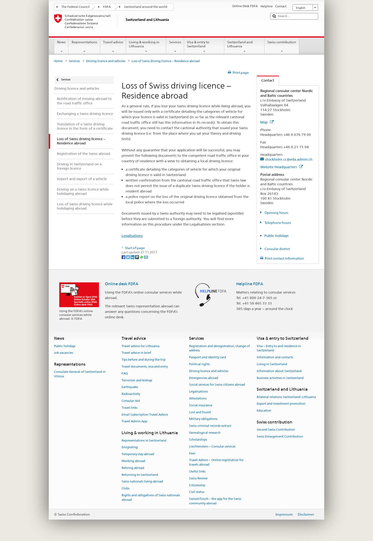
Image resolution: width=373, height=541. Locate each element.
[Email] (146, 257)
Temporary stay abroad (138, 454)
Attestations (197, 398)
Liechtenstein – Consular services (212, 446)
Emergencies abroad (203, 378)
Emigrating (130, 447)
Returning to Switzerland (140, 475)
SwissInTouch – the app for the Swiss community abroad (215, 501)
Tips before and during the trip (144, 359)
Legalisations (132, 235)
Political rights (199, 364)
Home (58, 61)
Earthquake (130, 387)
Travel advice (113, 46)
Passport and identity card (207, 357)
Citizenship (197, 485)
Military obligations (203, 419)
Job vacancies (63, 353)
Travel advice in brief (136, 353)
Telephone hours (277, 223)
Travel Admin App (134, 421)
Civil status (196, 492)
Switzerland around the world (145, 7)
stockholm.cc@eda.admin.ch (288, 159)
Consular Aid (131, 401)
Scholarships (198, 439)
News (61, 46)
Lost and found (200, 412)
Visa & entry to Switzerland (204, 46)
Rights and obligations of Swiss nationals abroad (151, 497)
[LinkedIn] (133, 257)
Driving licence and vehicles (105, 61)
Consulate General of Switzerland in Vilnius (80, 374)
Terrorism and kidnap (137, 380)
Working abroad (133, 461)
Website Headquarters (281, 167)
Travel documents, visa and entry (145, 366)
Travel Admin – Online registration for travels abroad (216, 462)
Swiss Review (198, 478)
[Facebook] (124, 257)
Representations (84, 46)
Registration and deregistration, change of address (219, 348)
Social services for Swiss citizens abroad (217, 385)
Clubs (125, 488)
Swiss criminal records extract (210, 426)
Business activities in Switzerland (280, 378)
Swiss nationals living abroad (142, 481)
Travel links (129, 407)
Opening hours (276, 213)
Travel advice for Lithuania (140, 346)
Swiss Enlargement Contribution (280, 436)
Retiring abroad (133, 468)
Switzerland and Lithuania (244, 46)
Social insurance (200, 405)
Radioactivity (131, 394)
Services (175, 46)
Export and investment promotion (281, 404)
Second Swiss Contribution (276, 430)
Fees (192, 453)
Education (264, 411)
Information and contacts (275, 357)
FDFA (107, 7)
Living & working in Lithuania (146, 46)
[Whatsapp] (142, 257)
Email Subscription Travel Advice (145, 414)
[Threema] (137, 257)
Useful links (197, 471)
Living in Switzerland (272, 364)
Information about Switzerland (279, 371)
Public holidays (276, 235)
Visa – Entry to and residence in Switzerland (279, 348)
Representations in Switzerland (144, 440)
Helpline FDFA (249, 283)
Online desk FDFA (121, 283)
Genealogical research (205, 432)
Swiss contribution (282, 46)
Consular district (277, 249)
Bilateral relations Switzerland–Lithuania (286, 397)
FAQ (125, 373)
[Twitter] (128, 257)
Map (267, 122)
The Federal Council (75, 7)
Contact (265, 80)
